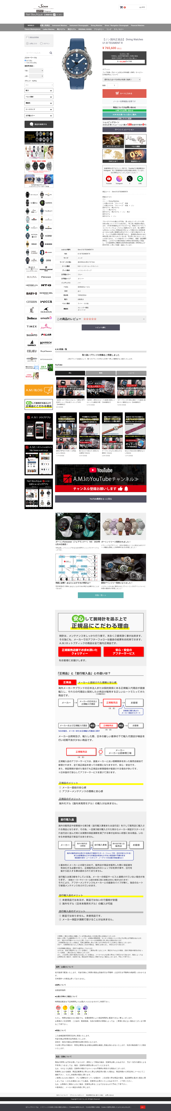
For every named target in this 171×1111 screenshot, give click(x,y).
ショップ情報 (100, 21)
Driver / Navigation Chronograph (116, 25)
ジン (104, 199)
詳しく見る (135, 1107)
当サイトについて (62, 1095)
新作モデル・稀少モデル (111, 207)
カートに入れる (126, 93)
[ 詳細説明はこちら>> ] (110, 74)
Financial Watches (137, 25)
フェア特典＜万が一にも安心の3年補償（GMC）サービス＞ (123, 72)
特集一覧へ (100, 595)
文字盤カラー (30, 115)
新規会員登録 (32, 37)
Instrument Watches (59, 25)
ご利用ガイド (48, 21)
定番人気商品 (45, 25)
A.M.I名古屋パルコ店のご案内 (124, 115)
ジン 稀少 (126, 212)
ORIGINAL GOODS (85, 29)
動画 (100, 373)
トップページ (33, 21)
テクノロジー (119, 29)
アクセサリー (99, 29)
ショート (131, 373)
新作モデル (106, 214)
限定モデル (72, 29)
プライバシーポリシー (77, 1095)
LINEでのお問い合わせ (124, 110)
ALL (70, 373)
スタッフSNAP (137, 21)
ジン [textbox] (27, 85)
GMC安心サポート (64, 21)
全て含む (28, 60)
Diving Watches (96, 25)
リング (108, 29)
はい (142, 1107)
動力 (27, 90)
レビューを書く (100, 327)
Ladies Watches (48, 29)
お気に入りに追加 (124, 119)
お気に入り (31, 43)
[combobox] (39, 85)
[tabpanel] (77, 64)
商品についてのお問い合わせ (124, 107)
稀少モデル (61, 29)
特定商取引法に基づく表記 (94, 1095)
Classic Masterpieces (32, 29)
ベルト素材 (29, 97)
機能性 (28, 103)
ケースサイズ (30, 109)
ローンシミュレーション (124, 129)
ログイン (45, 43)
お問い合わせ (122, 21)
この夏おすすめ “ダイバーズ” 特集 (115, 203)
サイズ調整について (83, 21)
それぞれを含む (31, 63)
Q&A (111, 21)
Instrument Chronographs (79, 25)
